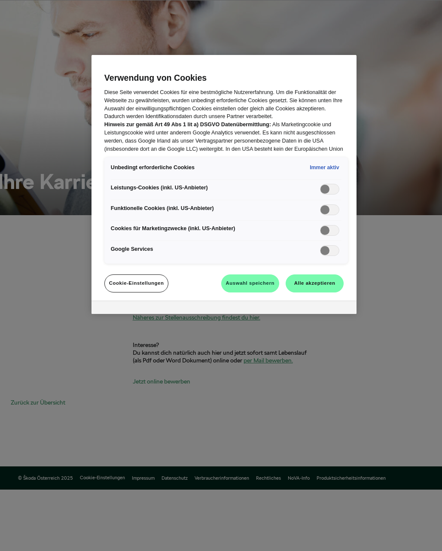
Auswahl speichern (250, 283)
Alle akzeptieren (314, 283)
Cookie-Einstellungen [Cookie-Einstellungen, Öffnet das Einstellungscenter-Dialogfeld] (136, 283)
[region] (224, 184)
